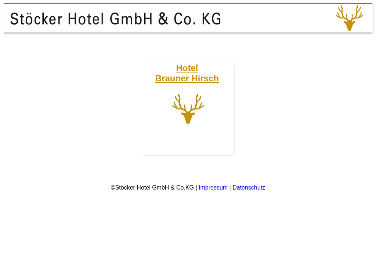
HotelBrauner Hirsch (187, 73)
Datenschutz (248, 187)
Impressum (213, 187)
